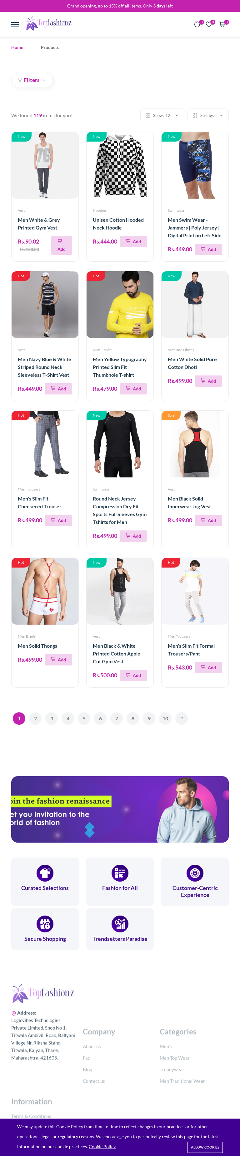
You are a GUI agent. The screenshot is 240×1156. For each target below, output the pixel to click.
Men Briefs (27, 636)
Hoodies (100, 210)
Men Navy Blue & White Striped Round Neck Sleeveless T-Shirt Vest (44, 367)
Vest (21, 210)
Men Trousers (29, 489)
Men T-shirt (102, 349)
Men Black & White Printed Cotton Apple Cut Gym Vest (116, 653)
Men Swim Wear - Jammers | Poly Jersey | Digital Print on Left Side (195, 227)
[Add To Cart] (61, 245)
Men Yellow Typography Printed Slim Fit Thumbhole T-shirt (120, 367)
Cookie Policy (102, 1146)
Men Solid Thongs (37, 646)
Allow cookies (205, 1147)
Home (17, 47)
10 (165, 718)
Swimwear (176, 210)
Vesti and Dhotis (181, 349)
